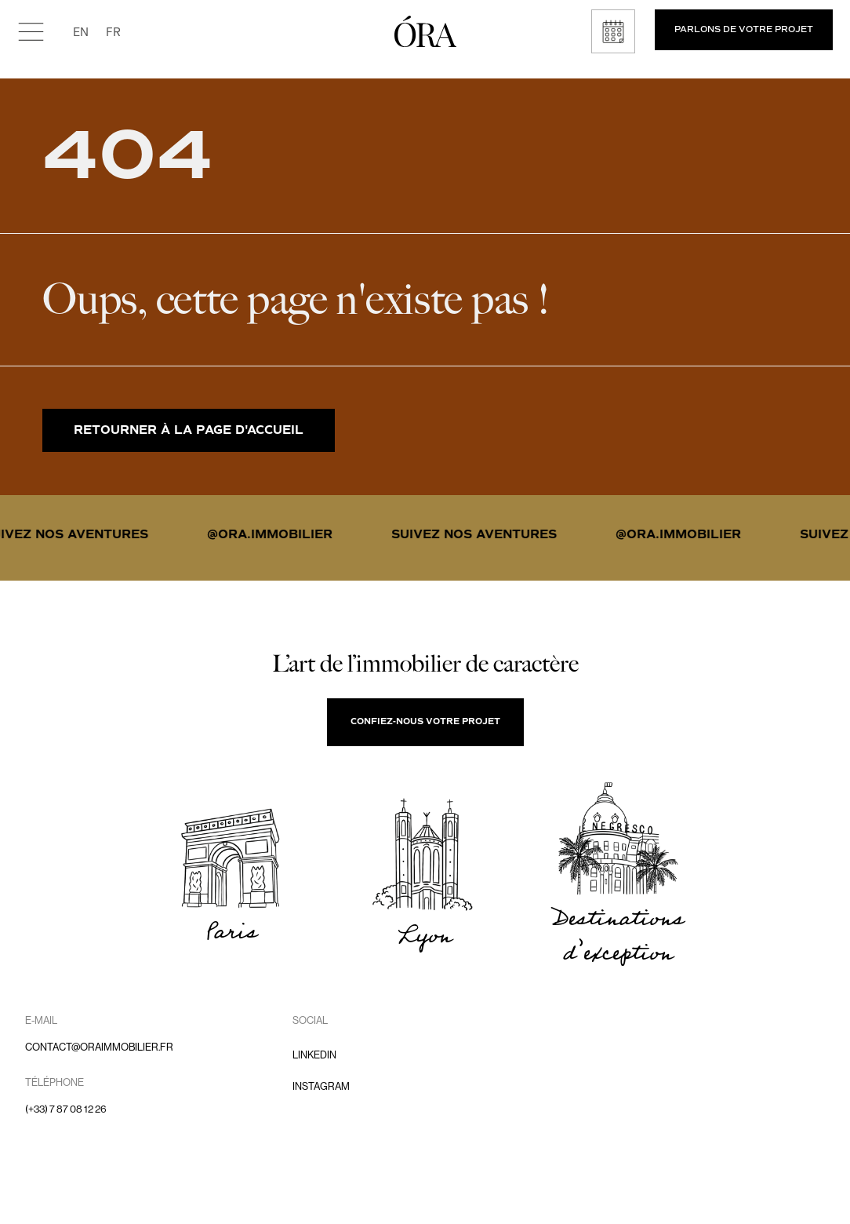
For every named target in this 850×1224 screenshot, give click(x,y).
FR (113, 31)
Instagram (321, 1086)
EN (81, 31)
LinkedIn (314, 1055)
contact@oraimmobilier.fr (99, 1047)
